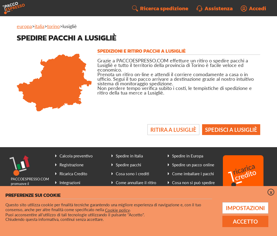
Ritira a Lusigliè (173, 129)
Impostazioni (245, 208)
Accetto (245, 221)
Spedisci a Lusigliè (231, 129)
